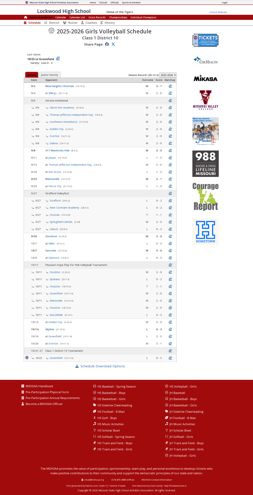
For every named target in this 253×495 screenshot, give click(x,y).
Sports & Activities (41, 17)
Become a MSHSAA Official (44, 404)
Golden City (57, 129)
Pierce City (55, 186)
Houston (55, 286)
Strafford (55, 200)
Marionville (52, 179)
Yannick (113, 485)
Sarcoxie (51, 250)
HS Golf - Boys (107, 418)
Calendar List (77, 17)
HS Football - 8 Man (111, 412)
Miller (52, 243)
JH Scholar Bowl (180, 430)
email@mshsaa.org (94, 479)
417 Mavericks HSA (57, 150)
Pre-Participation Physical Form (47, 392)
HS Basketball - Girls (111, 399)
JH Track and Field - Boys (187, 443)
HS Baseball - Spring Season (117, 386)
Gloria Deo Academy (62, 107)
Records (97, 17)
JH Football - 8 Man (183, 418)
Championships (118, 17)
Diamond (54, 257)
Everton (55, 136)
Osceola (55, 214)
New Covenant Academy (65, 207)
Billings (52, 93)
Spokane (55, 279)
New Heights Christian (60, 86)
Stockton (51, 236)
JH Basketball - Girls (183, 405)
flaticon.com (91, 485)
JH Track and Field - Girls (187, 449)
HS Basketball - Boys (111, 393)
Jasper (52, 157)
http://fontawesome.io (175, 485)
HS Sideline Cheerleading (115, 405)
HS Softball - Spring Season (116, 437)
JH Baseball (177, 393)
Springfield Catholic (61, 221)
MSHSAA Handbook (39, 386)
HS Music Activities (111, 424)
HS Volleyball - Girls (183, 386)
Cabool (54, 229)
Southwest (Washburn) (64, 121)
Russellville (57, 315)
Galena (54, 143)
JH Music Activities (182, 424)
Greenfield (56, 293)
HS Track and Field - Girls (115, 449)
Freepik (121, 485)
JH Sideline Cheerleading (186, 412)
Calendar (60, 17)
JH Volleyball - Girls (183, 456)
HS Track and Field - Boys (115, 443)
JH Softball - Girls (181, 437)
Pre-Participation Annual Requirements (53, 398)
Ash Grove (55, 172)
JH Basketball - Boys (183, 399)
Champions (143, 17)
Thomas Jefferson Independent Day (72, 114)
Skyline (50, 329)
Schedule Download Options (102, 366)
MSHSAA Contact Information (157, 479)
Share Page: (93, 44)
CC (107, 485)
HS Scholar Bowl (109, 430)
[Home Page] (93, 2)
